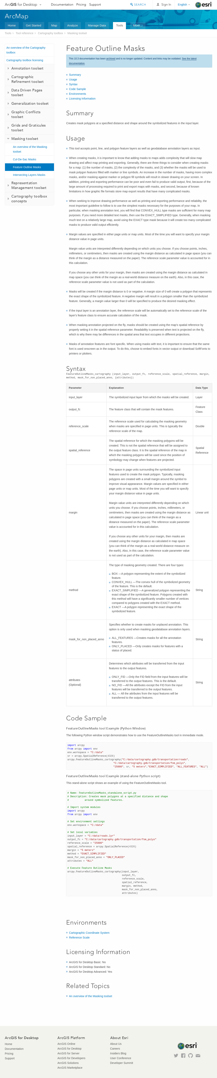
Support (95, 4)
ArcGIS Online (66, 1043)
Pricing (81, 4)
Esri (203, 5)
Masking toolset (77, 33)
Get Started (33, 25)
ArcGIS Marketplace (69, 1067)
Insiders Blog (118, 1053)
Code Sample (77, 89)
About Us (116, 1043)
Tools (119, 25)
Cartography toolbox (50, 33)
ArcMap (17, 16)
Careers (115, 1048)
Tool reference (24, 33)
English (182, 4)
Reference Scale (79, 937)
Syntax (73, 84)
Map (54, 25)
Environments (77, 93)
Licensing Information (82, 98)
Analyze (72, 25)
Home (12, 25)
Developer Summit (121, 1062)
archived (110, 58)
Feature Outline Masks (27, 167)
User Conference (120, 1058)
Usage (73, 79)
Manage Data (97, 25)
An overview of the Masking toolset (30, 149)
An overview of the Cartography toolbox (25, 50)
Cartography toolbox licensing (24, 60)
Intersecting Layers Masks (29, 174)
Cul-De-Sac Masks (24, 159)
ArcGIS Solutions (68, 1062)
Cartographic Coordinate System (89, 932)
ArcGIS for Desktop (69, 1048)
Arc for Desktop (21, 4)
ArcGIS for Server (68, 1053)
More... (137, 25)
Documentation (62, 4)
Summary (75, 74)
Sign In (166, 4)
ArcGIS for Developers (71, 1058)
